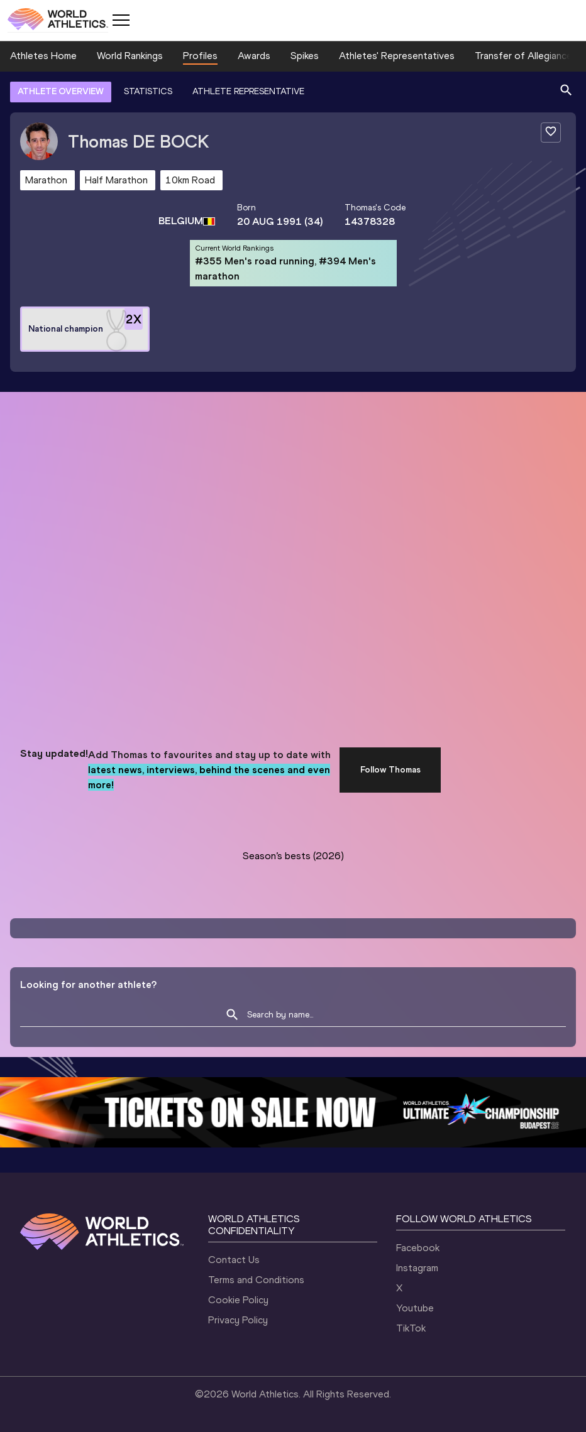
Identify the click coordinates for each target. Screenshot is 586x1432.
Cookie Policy (238, 1300)
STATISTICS (148, 91)
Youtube (415, 1308)
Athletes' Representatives (397, 56)
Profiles (200, 56)
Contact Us (234, 1260)
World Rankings (130, 56)
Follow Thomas (390, 769)
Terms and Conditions (256, 1280)
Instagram (417, 1268)
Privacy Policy (238, 1320)
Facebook (418, 1248)
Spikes (304, 56)
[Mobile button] (120, 20)
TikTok (411, 1328)
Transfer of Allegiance (523, 56)
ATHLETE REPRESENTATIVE (248, 91)
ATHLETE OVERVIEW (61, 91)
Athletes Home (43, 56)
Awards (254, 56)
